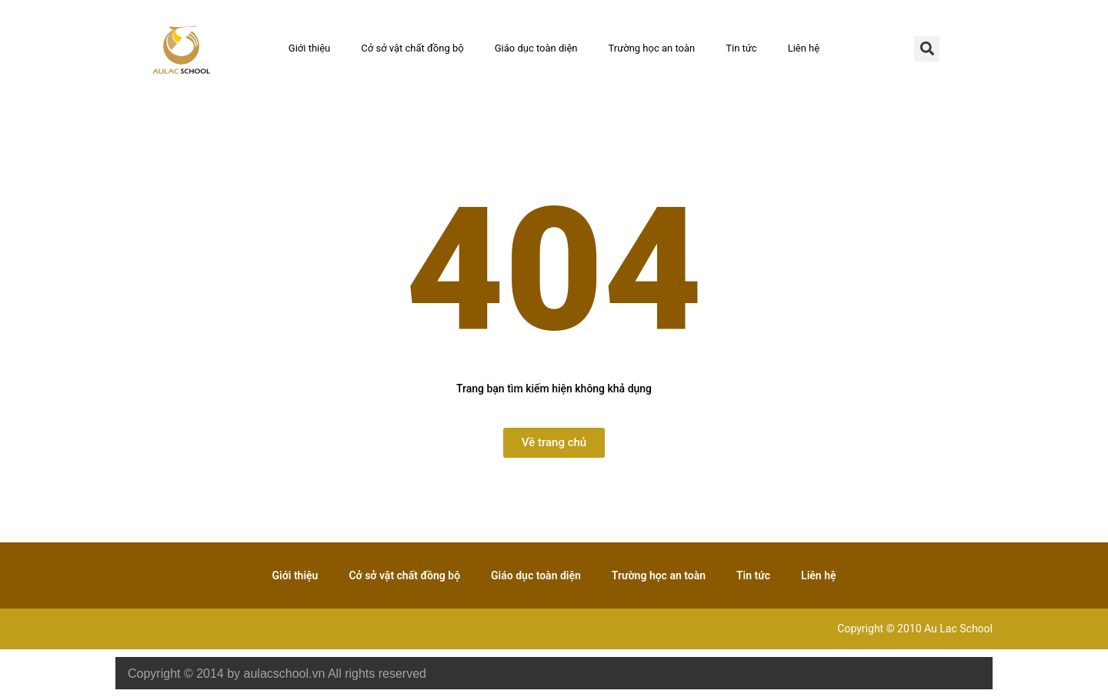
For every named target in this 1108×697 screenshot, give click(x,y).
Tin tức (741, 48)
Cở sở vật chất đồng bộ (412, 48)
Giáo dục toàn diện (536, 48)
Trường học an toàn (652, 48)
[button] (926, 49)
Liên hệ (804, 48)
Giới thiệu (309, 48)
